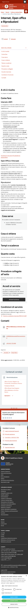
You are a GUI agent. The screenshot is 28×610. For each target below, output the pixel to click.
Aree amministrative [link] (6, 473)
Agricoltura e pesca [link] (6, 489)
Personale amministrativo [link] (7, 480)
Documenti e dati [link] (5, 482)
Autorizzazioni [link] (4, 496)
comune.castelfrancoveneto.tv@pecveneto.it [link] (14, 565)
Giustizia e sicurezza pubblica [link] (8, 504)
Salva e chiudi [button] (14, 597)
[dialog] (14, 592)
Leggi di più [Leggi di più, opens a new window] (12, 583)
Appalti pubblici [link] (5, 495)
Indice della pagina (6, 48)
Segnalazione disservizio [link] (7, 573)
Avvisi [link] (2, 525)
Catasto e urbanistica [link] (6, 498)
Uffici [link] (2, 475)
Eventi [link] (2, 536)
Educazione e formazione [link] (7, 502)
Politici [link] (2, 478)
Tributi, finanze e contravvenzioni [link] (9, 511)
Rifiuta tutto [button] (14, 604)
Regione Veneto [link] (5, 2)
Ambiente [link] (3, 491)
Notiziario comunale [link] (6, 542)
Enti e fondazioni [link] (5, 477)
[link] (26, 11)
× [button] (26, 575)
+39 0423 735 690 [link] (11, 343)
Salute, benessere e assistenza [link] (8, 509)
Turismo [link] (3, 513)
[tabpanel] (14, 391)
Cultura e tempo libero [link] (6, 500)
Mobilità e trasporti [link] (6, 507)
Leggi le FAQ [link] (4, 570)
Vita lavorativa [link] (4, 514)
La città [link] (3, 533)
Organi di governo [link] (5, 471)
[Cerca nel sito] (24, 6)
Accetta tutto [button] (14, 600)
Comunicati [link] (4, 524)
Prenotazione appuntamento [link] (8, 572)
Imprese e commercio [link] (6, 505)
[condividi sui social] (4, 39)
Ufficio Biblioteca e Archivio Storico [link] (15, 327)
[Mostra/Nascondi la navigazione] (3, 6)
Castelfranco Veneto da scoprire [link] (9, 538)
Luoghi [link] (2, 534)
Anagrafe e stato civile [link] (6, 493)
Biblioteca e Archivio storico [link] (8, 540)
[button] (14, 607)
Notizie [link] (2, 522)
